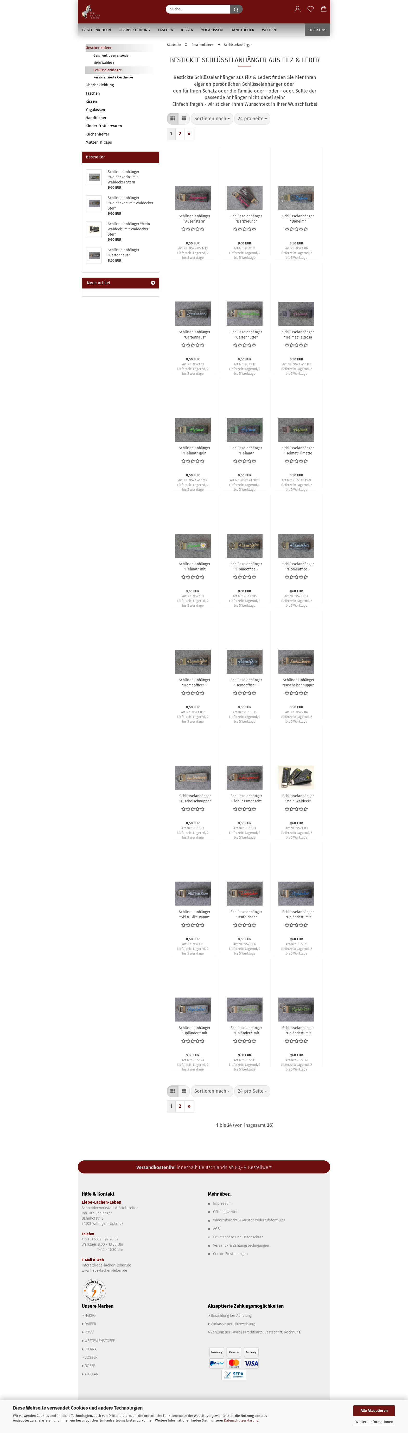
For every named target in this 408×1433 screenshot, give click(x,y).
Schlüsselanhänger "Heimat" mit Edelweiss (194, 566)
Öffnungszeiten (225, 1212)
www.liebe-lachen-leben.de (104, 1270)
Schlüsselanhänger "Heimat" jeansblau (246, 450)
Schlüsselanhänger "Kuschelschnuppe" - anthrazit (298, 682)
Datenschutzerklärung (241, 1420)
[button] (297, 9)
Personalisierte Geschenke (113, 77)
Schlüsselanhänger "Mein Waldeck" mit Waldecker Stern (298, 798)
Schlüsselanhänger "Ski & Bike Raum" (194, 914)
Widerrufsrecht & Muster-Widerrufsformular (249, 1220)
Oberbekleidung (134, 30)
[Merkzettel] (310, 9)
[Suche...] (236, 9)
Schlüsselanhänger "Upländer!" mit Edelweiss (246, 1030)
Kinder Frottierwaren (104, 126)
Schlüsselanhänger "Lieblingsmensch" (246, 798)
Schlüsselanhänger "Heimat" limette (298, 450)
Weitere (269, 30)
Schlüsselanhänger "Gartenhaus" (194, 334)
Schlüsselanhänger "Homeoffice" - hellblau (246, 682)
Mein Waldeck (103, 63)
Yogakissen (212, 30)
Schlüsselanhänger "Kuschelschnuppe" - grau (195, 798)
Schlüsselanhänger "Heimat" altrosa (298, 334)
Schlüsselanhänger (107, 70)
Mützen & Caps (99, 142)
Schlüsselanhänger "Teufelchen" (246, 914)
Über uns (317, 30)
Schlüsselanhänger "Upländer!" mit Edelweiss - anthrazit (298, 1030)
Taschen (165, 30)
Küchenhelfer (97, 134)
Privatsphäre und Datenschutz (238, 1237)
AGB (216, 1229)
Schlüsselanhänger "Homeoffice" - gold (194, 682)
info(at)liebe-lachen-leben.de (106, 1265)
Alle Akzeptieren (374, 1411)
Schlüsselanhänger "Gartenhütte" (246, 334)
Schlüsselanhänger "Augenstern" (194, 218)
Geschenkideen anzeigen (111, 55)
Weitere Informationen (374, 1422)
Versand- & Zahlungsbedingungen (241, 1245)
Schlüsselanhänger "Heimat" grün (194, 450)
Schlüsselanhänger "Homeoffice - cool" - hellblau (298, 566)
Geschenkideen (96, 30)
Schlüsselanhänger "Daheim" (298, 218)
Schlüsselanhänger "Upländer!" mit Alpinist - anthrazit (298, 914)
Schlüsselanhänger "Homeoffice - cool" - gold (246, 566)
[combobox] (212, 119)
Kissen (187, 30)
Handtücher (242, 30)
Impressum (222, 1203)
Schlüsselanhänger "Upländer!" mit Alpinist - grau (194, 1030)
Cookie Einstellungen (230, 1254)
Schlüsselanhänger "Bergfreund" (246, 218)
